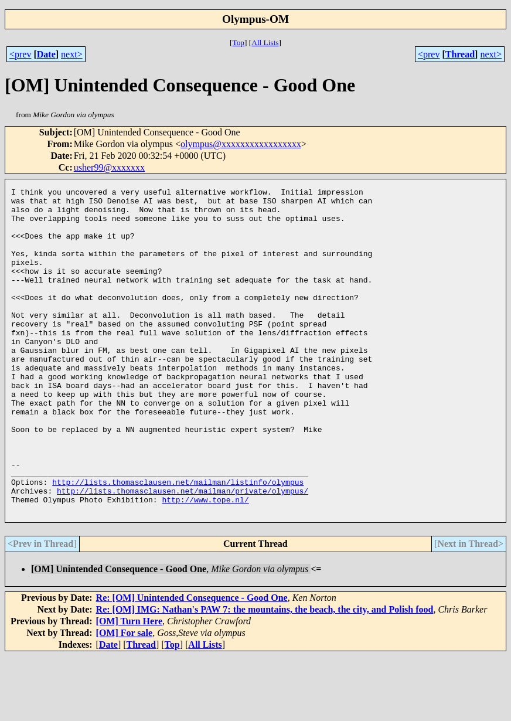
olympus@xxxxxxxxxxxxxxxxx (240, 144)
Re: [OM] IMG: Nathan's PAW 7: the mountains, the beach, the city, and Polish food (265, 674)
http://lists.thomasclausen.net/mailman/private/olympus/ (182, 552)
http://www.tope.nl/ (205, 562)
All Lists (264, 42)
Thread (460, 54)
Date (46, 54)
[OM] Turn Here (129, 686)
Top (238, 42)
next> (72, 54)
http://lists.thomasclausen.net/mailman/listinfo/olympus (178, 541)
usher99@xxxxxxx (109, 167)
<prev (20, 54)
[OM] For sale (124, 698)
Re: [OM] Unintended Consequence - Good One (192, 663)
